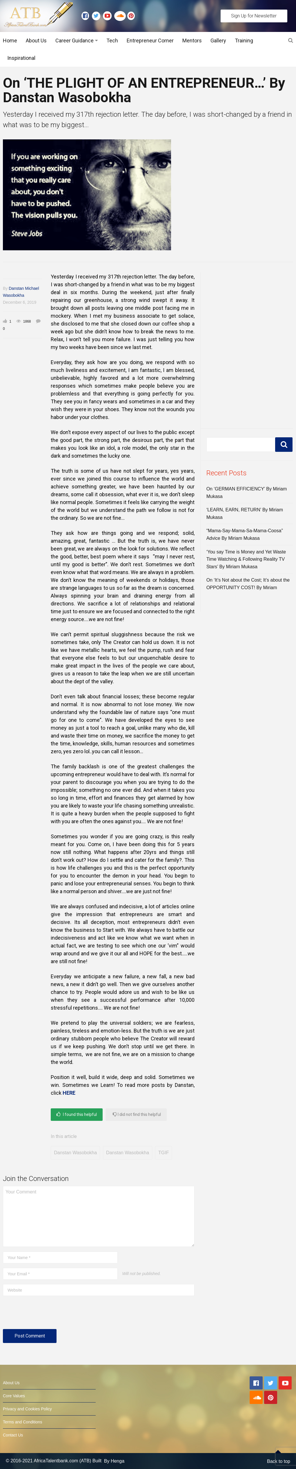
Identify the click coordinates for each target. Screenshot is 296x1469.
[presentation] (47, 1314)
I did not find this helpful (137, 1114)
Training (244, 40)
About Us (36, 40)
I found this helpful (77, 1114)
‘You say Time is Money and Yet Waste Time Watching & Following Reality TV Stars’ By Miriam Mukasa (246, 559)
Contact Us (13, 1435)
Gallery (218, 40)
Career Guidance (74, 40)
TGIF (163, 1152)
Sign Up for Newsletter (254, 16)
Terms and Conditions (22, 1422)
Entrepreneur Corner (150, 40)
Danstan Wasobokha (75, 1152)
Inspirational (21, 58)
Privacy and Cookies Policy (27, 1409)
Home (10, 40)
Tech (112, 40)
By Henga (114, 1461)
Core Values (14, 1396)
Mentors (192, 40)
